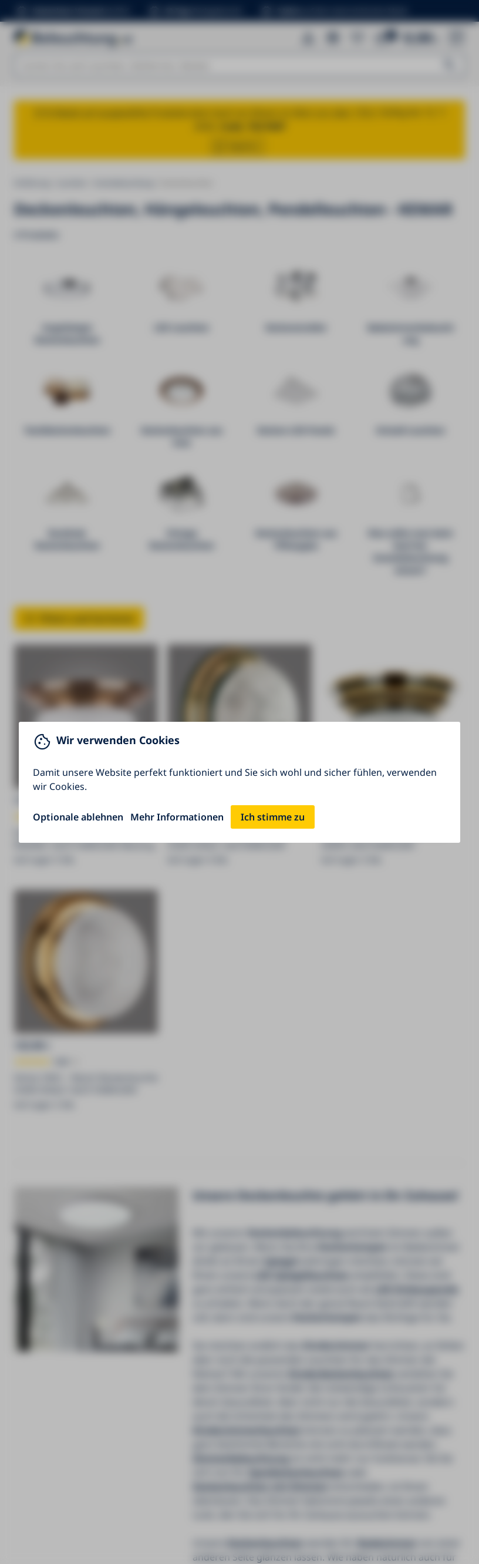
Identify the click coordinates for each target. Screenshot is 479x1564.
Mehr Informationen (177, 816)
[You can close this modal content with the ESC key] (239, 782)
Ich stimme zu (273, 816)
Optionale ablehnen (78, 816)
